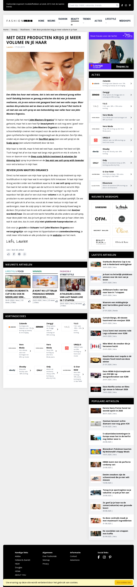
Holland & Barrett (22, 560)
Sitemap (46, 560)
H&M (17, 563)
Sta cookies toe (124, 582)
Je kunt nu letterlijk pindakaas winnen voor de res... (45, 294)
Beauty (75, 20)
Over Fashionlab (50, 556)
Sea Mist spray (46, 139)
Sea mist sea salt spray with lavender (64, 160)
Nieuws (51, 20)
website (57, 235)
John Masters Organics (42, 119)
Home (41, 20)
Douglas (18, 567)
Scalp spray (12, 142)
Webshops (125, 20)
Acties (98, 20)
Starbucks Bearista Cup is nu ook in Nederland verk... (16, 294)
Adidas (18, 556)
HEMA (17, 571)
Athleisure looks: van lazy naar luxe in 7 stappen (71, 297)
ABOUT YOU (20, 575)
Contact (73, 556)
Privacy (46, 563)
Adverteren (75, 560)
